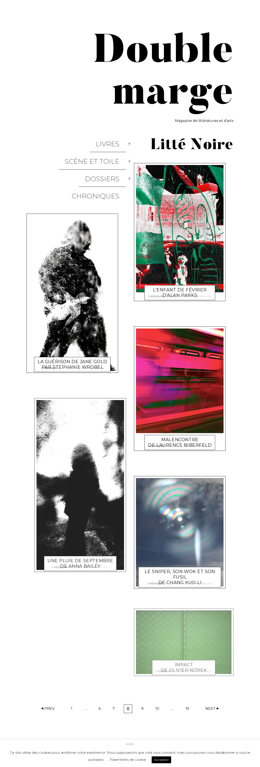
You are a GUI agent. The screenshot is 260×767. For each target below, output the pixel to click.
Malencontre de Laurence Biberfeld (180, 437)
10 (158, 709)
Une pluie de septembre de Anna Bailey (80, 526)
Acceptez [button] (161, 759)
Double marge (71, 334)
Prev (49, 708)
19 (188, 709)
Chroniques (102, 168)
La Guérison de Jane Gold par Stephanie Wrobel (72, 327)
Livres (114, 140)
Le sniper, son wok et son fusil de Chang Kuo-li (180, 572)
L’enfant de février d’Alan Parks (180, 287)
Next (210, 708)
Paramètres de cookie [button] (128, 760)
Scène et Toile (98, 149)
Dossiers (109, 159)
